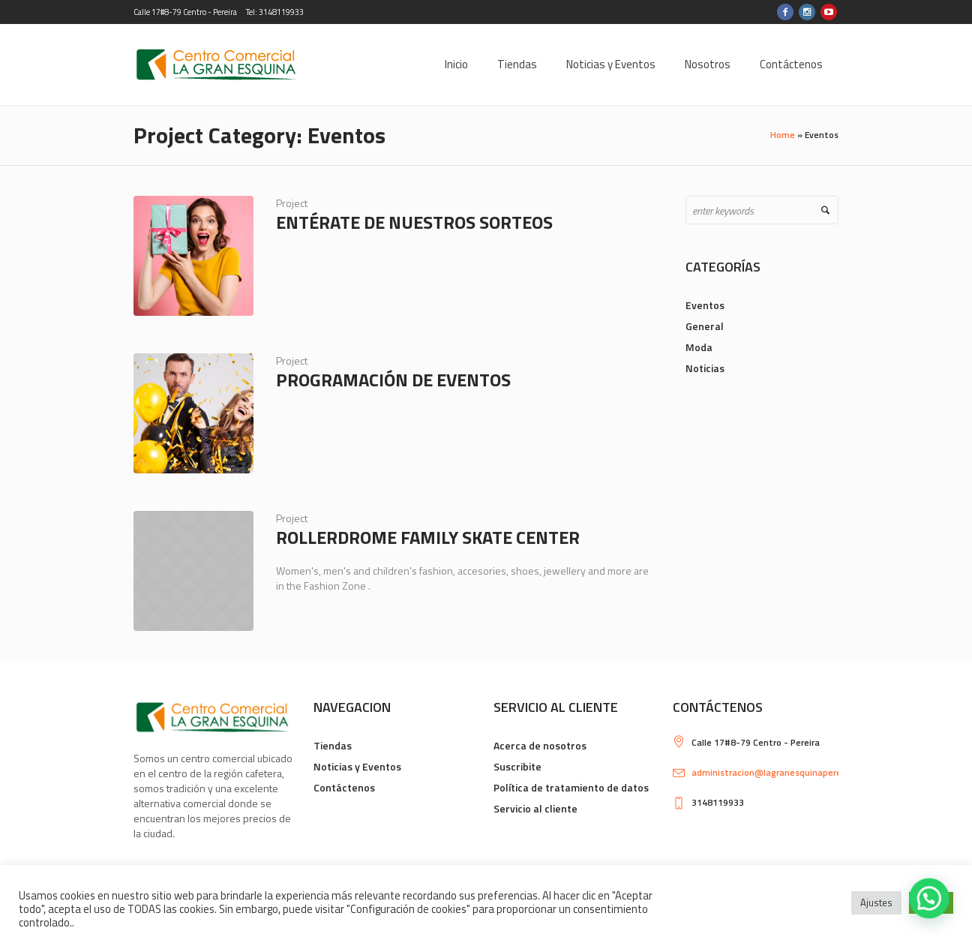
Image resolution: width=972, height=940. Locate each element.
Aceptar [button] (931, 902)
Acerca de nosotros (540, 745)
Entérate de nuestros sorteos (414, 222)
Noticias (705, 368)
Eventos (705, 305)
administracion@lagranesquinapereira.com (782, 772)
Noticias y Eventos (357, 766)
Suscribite (518, 766)
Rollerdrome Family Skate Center (428, 537)
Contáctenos (344, 787)
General (705, 326)
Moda (699, 347)
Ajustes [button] (876, 902)
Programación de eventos (393, 379)
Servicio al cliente (536, 808)
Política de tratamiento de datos (571, 787)
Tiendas (333, 745)
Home (782, 135)
